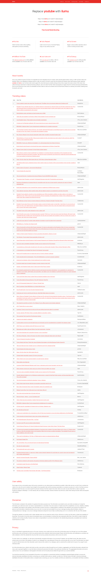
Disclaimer (14, 570)
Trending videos (74, 1)
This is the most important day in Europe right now (28, 393)
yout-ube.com (45, 59)
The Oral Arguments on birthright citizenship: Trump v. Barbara (31, 380)
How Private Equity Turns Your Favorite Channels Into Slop (30, 289)
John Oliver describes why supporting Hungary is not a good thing (32, 332)
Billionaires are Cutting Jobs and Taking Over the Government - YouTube (33, 329)
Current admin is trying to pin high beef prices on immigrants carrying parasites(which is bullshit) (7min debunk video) (44, 322)
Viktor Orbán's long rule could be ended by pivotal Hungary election (32, 358)
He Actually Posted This (22, 439)
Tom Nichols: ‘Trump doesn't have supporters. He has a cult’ (30, 237)
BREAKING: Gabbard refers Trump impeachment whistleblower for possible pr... (35, 403)
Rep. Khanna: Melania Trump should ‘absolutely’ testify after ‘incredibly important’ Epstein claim (39, 134)
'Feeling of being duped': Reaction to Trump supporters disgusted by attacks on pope (36, 233)
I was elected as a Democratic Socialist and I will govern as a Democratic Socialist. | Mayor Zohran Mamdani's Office (43, 247)
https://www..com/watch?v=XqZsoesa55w (50, 18)
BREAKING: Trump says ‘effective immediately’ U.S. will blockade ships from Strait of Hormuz (38, 142)
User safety (81, 1)
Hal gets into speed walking (23, 446)
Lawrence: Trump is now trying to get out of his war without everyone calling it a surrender (38, 309)
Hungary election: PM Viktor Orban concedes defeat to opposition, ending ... (34, 312)
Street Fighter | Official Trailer (23, 467)
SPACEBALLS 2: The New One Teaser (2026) (27, 223)
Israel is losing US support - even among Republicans (29, 167)
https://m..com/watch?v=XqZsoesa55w (50, 21)
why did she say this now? (23, 409)
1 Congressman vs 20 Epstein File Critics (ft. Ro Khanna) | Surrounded (32, 250)
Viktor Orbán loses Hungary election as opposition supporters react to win (34, 383)
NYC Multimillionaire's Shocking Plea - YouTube (27, 419)
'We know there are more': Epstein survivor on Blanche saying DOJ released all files (36, 345)
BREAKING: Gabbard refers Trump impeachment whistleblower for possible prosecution (37, 126)
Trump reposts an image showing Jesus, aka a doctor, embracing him (33, 416)
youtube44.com (73, 59)
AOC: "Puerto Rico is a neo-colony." (25, 306)
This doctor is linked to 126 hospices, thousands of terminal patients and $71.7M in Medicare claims (39, 460)
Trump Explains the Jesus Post (24, 171)
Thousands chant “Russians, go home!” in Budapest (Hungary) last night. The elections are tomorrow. (40, 179)
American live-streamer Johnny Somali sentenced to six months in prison (33, 260)
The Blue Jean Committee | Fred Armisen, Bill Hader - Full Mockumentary (33, 470)
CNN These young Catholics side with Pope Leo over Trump (30, 325)
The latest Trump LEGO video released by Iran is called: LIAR (31, 210)
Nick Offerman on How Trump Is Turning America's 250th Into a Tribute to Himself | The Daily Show (39, 200)
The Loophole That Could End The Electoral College (29, 316)
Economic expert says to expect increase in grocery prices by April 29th (33, 263)
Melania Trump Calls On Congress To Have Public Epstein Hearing (32, 149)
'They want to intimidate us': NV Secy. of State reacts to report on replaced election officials (38, 436)
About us (62, 1)
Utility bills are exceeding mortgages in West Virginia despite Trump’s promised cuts (36, 116)
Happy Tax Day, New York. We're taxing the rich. (27, 352)
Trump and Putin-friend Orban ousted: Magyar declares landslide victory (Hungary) (36, 276)
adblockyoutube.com (19, 59)
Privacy (18, 570)
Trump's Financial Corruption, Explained (26, 339)
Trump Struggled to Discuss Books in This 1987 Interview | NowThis (32, 279)
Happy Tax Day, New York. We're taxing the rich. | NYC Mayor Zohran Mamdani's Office (36, 159)
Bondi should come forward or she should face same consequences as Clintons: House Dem (38, 146)
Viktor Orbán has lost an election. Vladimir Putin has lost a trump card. (33, 399)
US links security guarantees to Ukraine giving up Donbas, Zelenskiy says (34, 406)
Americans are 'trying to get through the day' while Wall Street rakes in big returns (35, 293)
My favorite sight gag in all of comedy (25, 449)
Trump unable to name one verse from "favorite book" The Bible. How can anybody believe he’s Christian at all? (42, 103)
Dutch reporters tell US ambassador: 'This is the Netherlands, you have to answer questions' (38, 256)
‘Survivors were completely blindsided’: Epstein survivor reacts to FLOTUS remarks (36, 243)
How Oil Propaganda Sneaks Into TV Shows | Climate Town (30, 283)
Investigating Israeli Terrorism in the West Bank (27, 464)
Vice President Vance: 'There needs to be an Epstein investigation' (32, 119)
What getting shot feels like (23, 362)
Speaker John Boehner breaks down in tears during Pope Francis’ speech (33, 266)
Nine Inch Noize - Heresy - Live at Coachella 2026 (28, 396)
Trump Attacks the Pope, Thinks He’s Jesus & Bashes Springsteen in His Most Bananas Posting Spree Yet (41, 342)
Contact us (87, 1)
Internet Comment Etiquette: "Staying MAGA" (27, 457)
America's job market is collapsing (24, 319)
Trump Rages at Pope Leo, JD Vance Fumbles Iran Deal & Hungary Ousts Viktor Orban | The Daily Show (41, 426)
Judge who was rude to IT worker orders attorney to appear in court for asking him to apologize (39, 220)
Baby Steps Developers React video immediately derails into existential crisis (34, 386)
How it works (67, 1)
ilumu (13, 1)
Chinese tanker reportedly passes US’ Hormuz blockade (30, 355)
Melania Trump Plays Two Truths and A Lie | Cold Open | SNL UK (31, 390)
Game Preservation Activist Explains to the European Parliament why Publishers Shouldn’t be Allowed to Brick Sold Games (45, 240)
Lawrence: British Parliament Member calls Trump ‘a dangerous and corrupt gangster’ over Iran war (39, 365)
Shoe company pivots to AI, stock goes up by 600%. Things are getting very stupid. (36, 368)
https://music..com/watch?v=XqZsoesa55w (50, 24)
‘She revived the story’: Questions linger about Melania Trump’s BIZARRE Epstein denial (37, 176)
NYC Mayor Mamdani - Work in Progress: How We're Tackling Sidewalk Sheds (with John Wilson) (39, 335)
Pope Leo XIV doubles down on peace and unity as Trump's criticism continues (35, 253)
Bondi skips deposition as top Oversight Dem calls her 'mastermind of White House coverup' (38, 187)
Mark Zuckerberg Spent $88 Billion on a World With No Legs (31, 286)
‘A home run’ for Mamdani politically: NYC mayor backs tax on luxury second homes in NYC (38, 123)
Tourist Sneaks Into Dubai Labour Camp (26, 349)
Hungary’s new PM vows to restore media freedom (28, 422)
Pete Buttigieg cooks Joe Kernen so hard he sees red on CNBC (31, 113)
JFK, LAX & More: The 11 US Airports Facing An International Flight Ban (33, 442)
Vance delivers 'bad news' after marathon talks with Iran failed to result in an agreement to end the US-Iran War (42, 190)
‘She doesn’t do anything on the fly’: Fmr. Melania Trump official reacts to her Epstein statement (38, 303)
